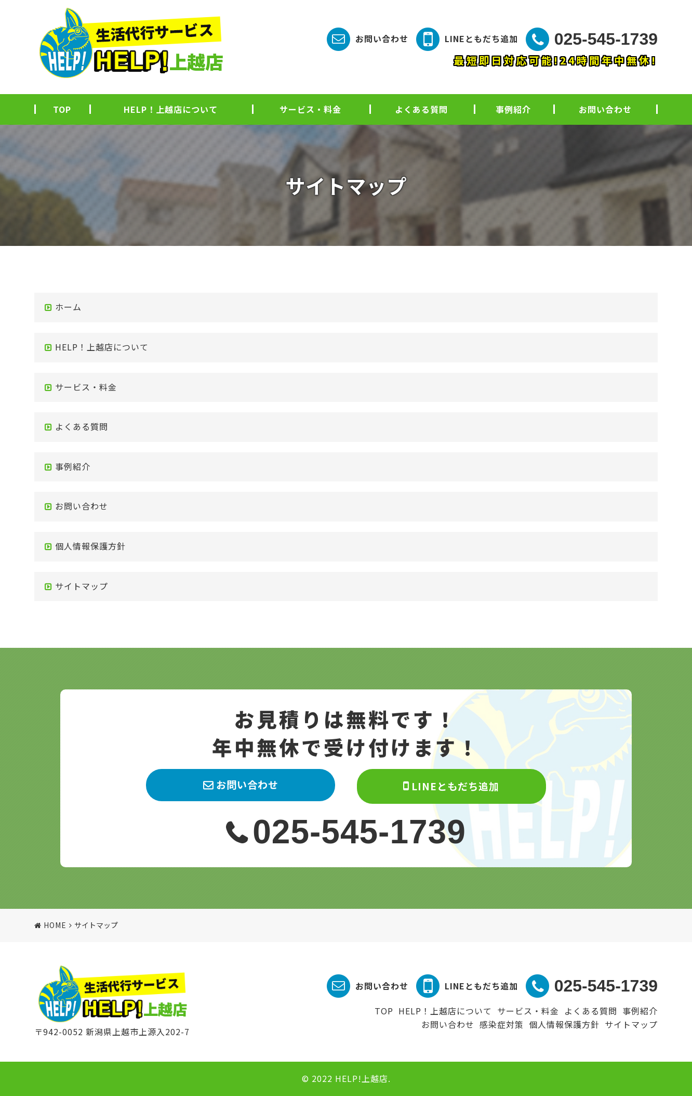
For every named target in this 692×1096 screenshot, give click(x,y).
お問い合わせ (381, 38)
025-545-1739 (606, 39)
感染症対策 (502, 1024)
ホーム (68, 307)
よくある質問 (421, 109)
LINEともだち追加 (481, 38)
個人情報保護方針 (90, 546)
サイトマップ (81, 586)
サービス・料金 (310, 109)
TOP (62, 109)
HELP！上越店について (171, 109)
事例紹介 (513, 109)
